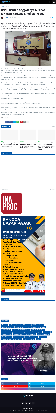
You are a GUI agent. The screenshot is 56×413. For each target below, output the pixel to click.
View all (53, 126)
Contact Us (20, 410)
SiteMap (37, 410)
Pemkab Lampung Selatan (38, 329)
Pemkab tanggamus (18, 336)
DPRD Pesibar (41, 327)
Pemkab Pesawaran (6, 334)
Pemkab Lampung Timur (22, 332)
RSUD (14, 339)
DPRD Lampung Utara (20, 327)
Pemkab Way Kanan (6, 336)
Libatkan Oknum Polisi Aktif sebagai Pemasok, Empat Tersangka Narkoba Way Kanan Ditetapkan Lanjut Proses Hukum (46, 146)
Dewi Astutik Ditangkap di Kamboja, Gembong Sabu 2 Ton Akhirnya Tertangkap (9, 144)
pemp (38, 339)
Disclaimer (31, 410)
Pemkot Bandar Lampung (31, 336)
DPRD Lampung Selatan (7, 327)
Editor (25, 410)
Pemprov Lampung (6, 339)
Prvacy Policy (44, 410)
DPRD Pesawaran (32, 327)
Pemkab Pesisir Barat (19, 334)
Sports (19, 339)
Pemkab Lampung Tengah (8, 332)
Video (25, 339)
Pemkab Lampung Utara (35, 332)
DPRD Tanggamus (6, 329)
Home (2, 6)
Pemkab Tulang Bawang (43, 334)
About (14, 410)
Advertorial (4, 324)
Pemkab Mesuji (47, 332)
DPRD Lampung (26, 324)
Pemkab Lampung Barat (23, 329)
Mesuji (14, 329)
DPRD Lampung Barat (37, 324)
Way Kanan (31, 339)
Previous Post (5, 189)
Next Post (52, 189)
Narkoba (7, 6)
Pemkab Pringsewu (30, 334)
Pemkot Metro (43, 336)
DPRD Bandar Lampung (15, 324)
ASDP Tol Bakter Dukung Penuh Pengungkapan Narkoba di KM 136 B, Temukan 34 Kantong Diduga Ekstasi (28, 145)
